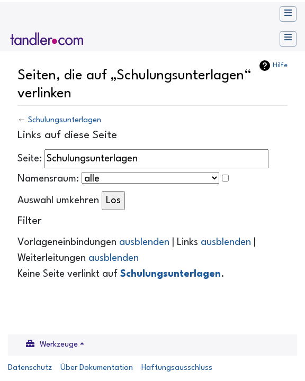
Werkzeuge (59, 345)
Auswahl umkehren (58, 200)
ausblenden (144, 242)
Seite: (29, 159)
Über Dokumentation (96, 368)
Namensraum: (48, 179)
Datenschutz (30, 368)
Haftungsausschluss (176, 368)
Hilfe (280, 65)
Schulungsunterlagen (64, 120)
